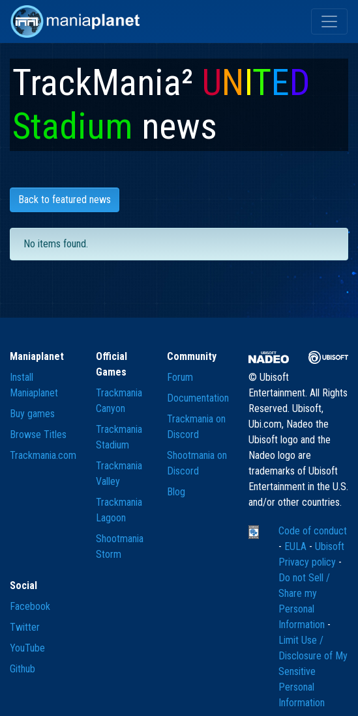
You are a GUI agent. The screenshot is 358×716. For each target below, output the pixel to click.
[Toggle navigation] (329, 21)
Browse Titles (38, 434)
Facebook (30, 606)
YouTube (27, 648)
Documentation (198, 398)
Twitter (25, 627)
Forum (180, 377)
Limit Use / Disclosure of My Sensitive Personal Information (313, 671)
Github (22, 669)
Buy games (32, 413)
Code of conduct (312, 531)
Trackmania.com (43, 455)
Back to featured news (64, 199)
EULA (296, 546)
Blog (176, 492)
